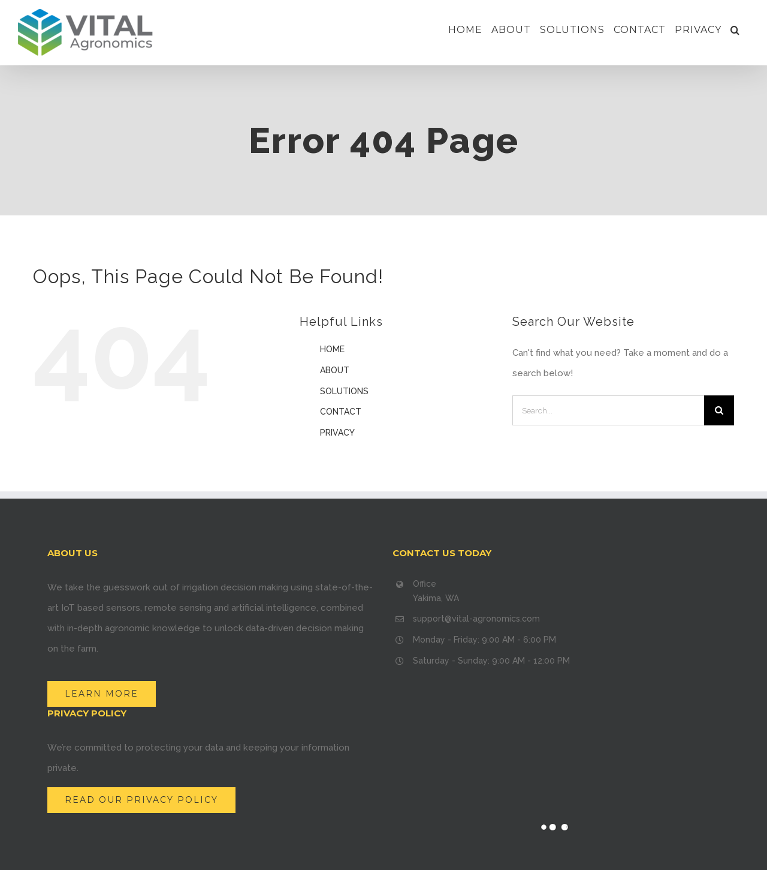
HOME (332, 349)
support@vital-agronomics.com (476, 618)
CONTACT (340, 411)
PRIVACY (337, 432)
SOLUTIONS (344, 391)
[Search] (735, 30)
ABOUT (334, 370)
